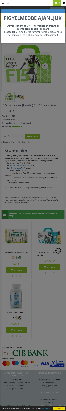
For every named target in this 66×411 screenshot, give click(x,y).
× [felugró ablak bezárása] (62, 11)
